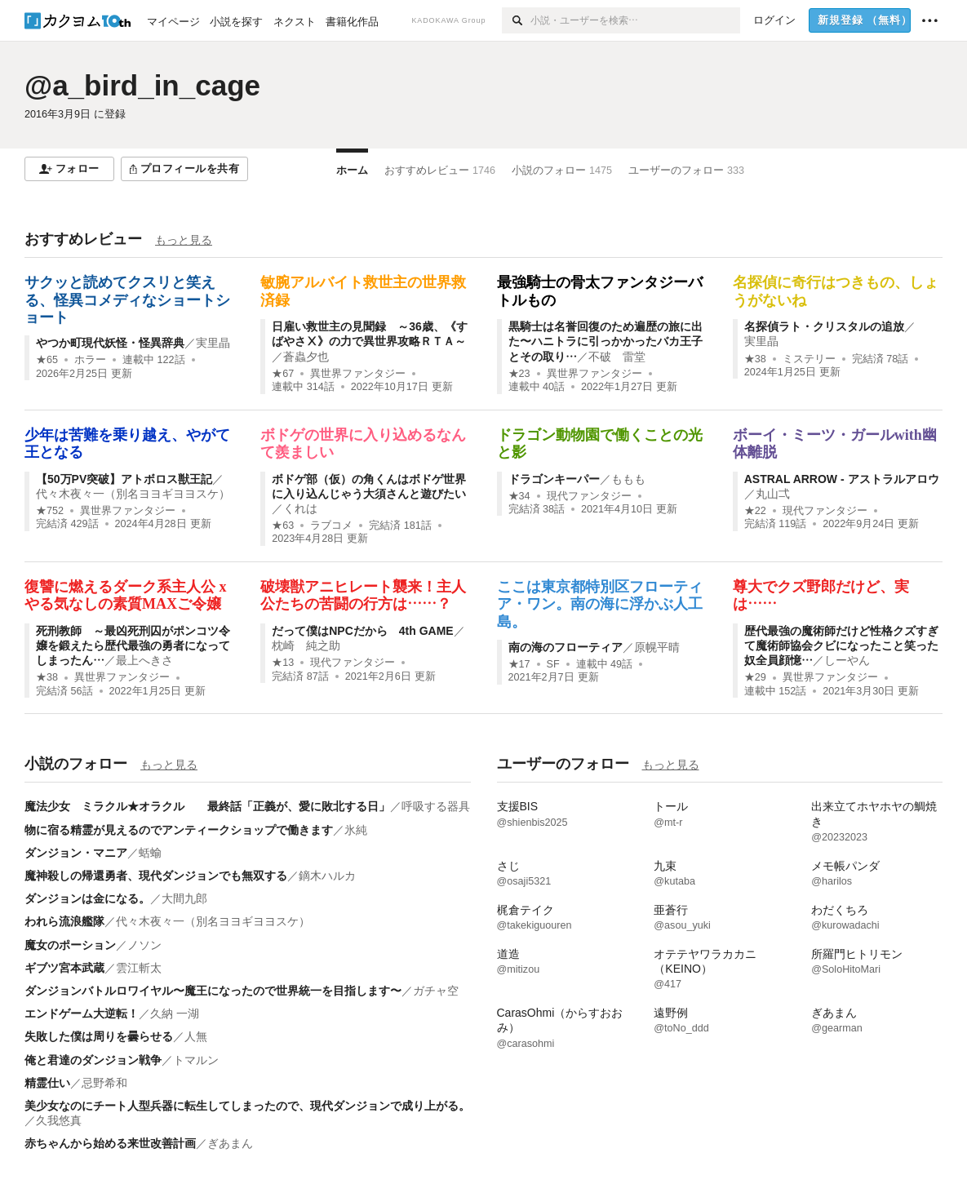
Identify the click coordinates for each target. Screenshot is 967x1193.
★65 (47, 360)
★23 (519, 373)
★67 (283, 373)
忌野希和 (104, 1082)
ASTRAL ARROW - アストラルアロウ (841, 479)
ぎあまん (230, 1143)
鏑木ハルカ (327, 875)
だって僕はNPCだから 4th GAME (362, 630)
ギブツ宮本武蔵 (64, 967)
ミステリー (809, 359)
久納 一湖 (174, 1013)
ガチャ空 (436, 990)
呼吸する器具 (435, 806)
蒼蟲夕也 (306, 356)
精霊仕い (47, 1082)
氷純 (355, 829)
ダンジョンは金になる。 (87, 898)
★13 (283, 662)
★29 (755, 677)
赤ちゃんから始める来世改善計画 (110, 1143)
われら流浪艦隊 (64, 921)
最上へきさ (144, 660)
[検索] (516, 20)
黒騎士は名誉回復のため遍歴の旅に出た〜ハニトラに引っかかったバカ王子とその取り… (605, 341)
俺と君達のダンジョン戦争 (93, 1060)
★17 (519, 664)
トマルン (196, 1060)
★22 (755, 511)
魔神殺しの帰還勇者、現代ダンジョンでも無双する (155, 875)
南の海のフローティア (565, 647)
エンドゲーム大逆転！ (81, 1013)
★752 (50, 511)
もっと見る (183, 239)
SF (553, 664)
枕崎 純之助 (306, 645)
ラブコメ (331, 525)
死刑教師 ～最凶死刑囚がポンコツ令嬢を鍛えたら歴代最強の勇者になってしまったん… (133, 645)
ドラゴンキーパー (554, 479)
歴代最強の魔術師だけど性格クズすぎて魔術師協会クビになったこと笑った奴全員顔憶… (841, 645)
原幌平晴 (657, 647)
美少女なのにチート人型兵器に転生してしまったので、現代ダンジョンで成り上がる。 (247, 1105)
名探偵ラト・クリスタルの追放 (824, 326)
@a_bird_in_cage (142, 85)
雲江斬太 (139, 967)
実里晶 (213, 342)
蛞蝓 (150, 852)
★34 (519, 496)
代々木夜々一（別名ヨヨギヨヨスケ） (133, 493)
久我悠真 (59, 1120)
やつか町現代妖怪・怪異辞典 (110, 342)
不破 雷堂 (616, 356)
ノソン (144, 944)
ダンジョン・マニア (75, 852)
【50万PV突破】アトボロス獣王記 (124, 479)
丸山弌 (773, 493)
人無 (195, 1036)
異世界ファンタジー (358, 373)
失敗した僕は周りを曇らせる (98, 1036)
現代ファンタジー (589, 496)
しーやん (847, 660)
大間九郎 (184, 898)
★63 (283, 525)
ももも (628, 479)
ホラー (90, 360)
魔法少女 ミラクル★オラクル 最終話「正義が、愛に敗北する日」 (207, 806)
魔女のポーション (70, 944)
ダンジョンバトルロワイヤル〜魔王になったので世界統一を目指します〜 (212, 990)
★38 (755, 359)
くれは (300, 508)
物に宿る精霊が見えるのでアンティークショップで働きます (178, 829)
